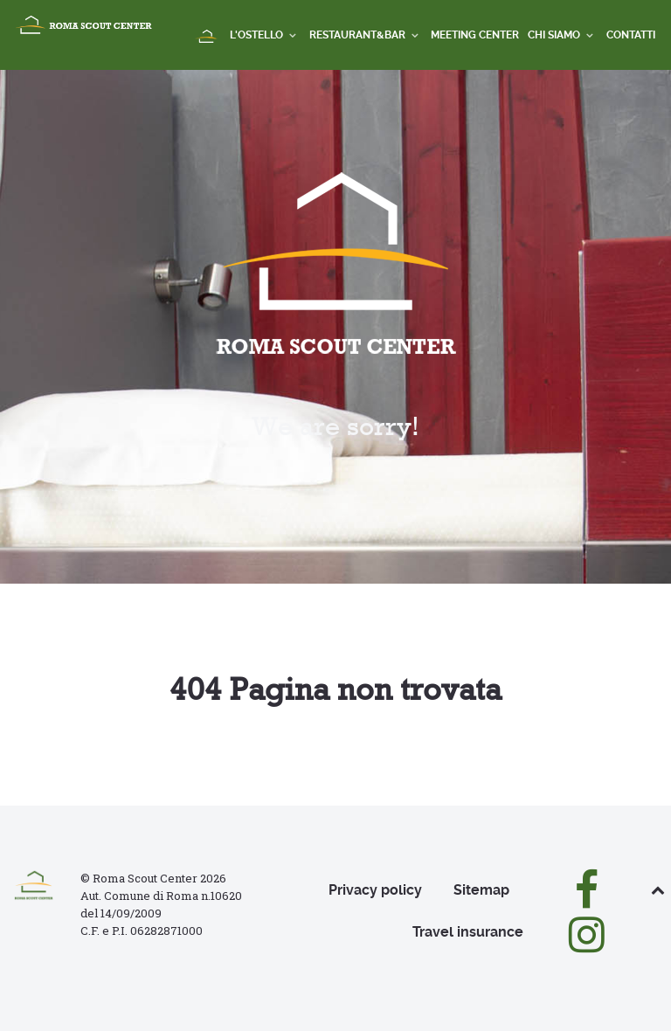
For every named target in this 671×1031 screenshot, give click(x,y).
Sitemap (481, 890)
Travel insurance (467, 932)
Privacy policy (375, 890)
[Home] (207, 37)
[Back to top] (658, 890)
